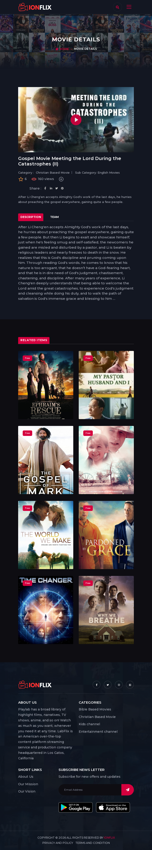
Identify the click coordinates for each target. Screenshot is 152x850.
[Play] (76, 119)
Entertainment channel (98, 732)
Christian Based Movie (97, 717)
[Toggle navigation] (128, 7)
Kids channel (89, 724)
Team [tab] (54, 217)
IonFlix (109, 837)
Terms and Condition (92, 843)
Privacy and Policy (57, 843)
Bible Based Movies (95, 709)
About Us (25, 777)
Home (64, 49)
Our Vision (26, 791)
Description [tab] (30, 217)
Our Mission (28, 784)
